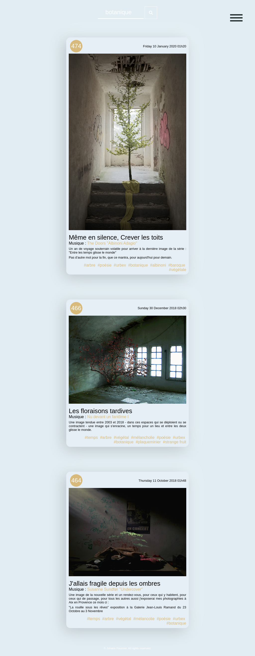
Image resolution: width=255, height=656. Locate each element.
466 (76, 308)
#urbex (120, 265)
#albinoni (158, 265)
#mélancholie (142, 437)
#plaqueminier (148, 442)
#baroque (176, 265)
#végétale (177, 270)
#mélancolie (143, 619)
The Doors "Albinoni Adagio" (112, 243)
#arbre (89, 265)
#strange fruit (174, 442)
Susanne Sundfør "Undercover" (115, 589)
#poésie (105, 265)
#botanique (138, 265)
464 (76, 480)
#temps (91, 437)
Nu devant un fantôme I (107, 417)
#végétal (121, 437)
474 (76, 46)
